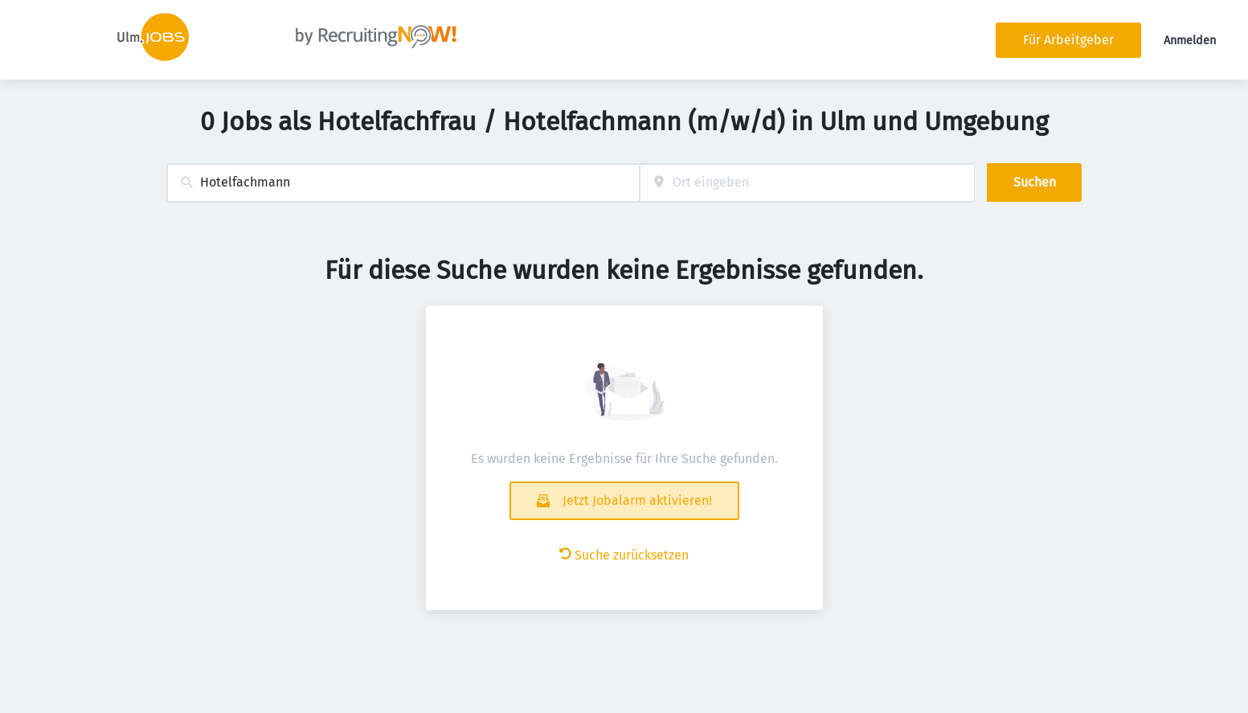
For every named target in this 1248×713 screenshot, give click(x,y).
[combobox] (403, 183)
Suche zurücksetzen (624, 555)
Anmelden (1190, 40)
